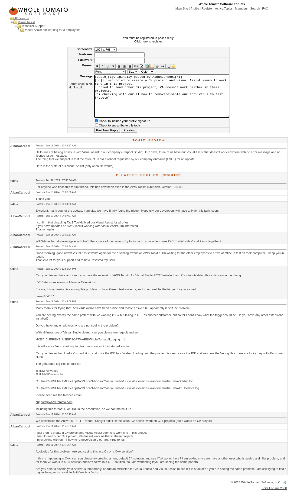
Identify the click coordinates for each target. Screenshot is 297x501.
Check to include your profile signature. (117, 129)
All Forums (21, 18)
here (145, 41)
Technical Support (33, 26)
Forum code (68, 84)
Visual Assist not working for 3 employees (52, 30)
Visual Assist (26, 22)
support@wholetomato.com (54, 410)
